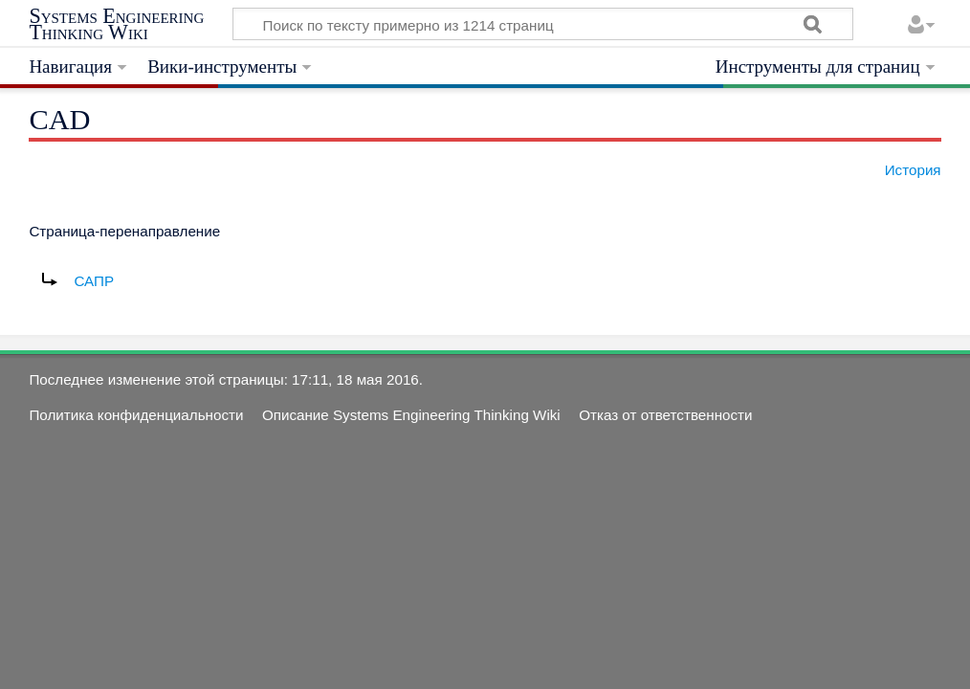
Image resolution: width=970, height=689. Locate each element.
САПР (94, 281)
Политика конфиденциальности (136, 415)
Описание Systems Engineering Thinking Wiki (411, 415)
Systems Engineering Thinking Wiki (116, 24)
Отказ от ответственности (665, 415)
